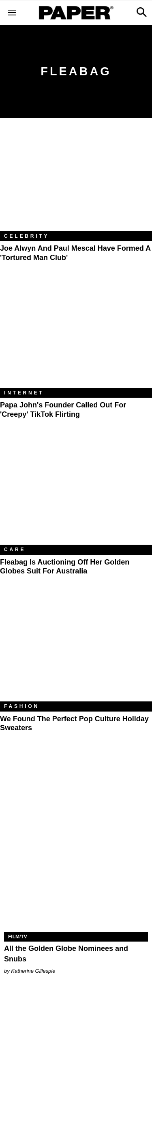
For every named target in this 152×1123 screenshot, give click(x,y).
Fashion (21, 706)
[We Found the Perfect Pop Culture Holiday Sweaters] (76, 650)
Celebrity (26, 236)
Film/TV (17, 937)
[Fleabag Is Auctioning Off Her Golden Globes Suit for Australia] (76, 494)
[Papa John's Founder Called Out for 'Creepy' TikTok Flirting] (76, 337)
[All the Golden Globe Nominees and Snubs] (76, 896)
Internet (24, 393)
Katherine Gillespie (33, 971)
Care (15, 549)
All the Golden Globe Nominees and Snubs (66, 953)
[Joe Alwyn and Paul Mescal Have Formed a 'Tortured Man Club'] (76, 180)
